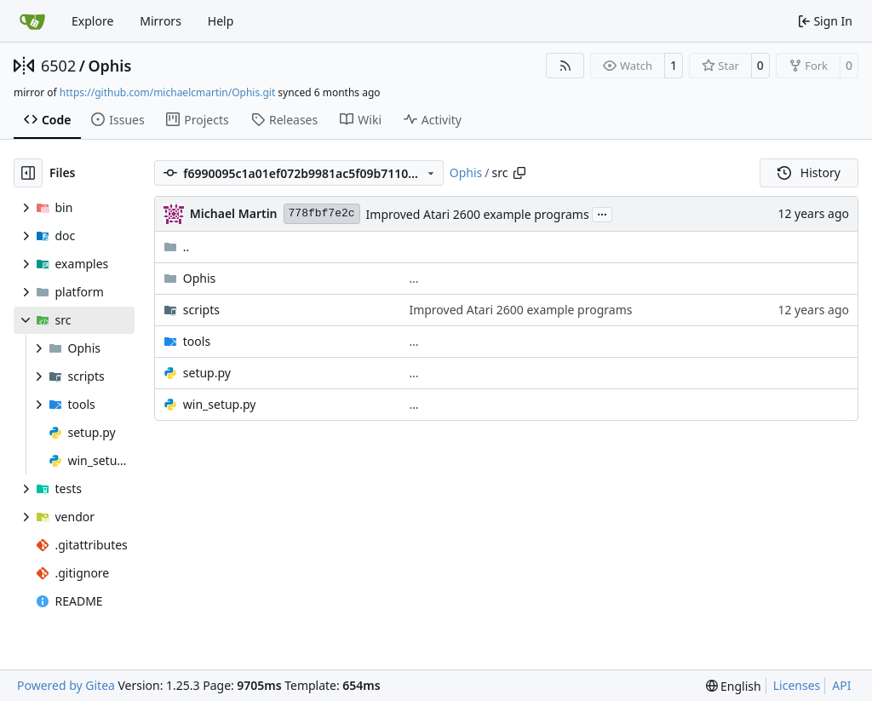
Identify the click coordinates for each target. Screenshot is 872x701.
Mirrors (160, 21)
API (841, 685)
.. (177, 246)
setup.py (207, 373)
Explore (92, 21)
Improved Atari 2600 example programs (477, 214)
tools (196, 341)
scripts (201, 310)
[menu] (733, 686)
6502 (58, 65)
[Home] (32, 21)
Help (221, 21)
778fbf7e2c (322, 213)
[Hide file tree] (28, 172)
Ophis (109, 65)
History (808, 172)
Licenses (797, 685)
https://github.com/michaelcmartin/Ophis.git (167, 92)
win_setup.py (219, 404)
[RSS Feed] (565, 65)
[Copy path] (519, 173)
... (602, 213)
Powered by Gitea (66, 685)
